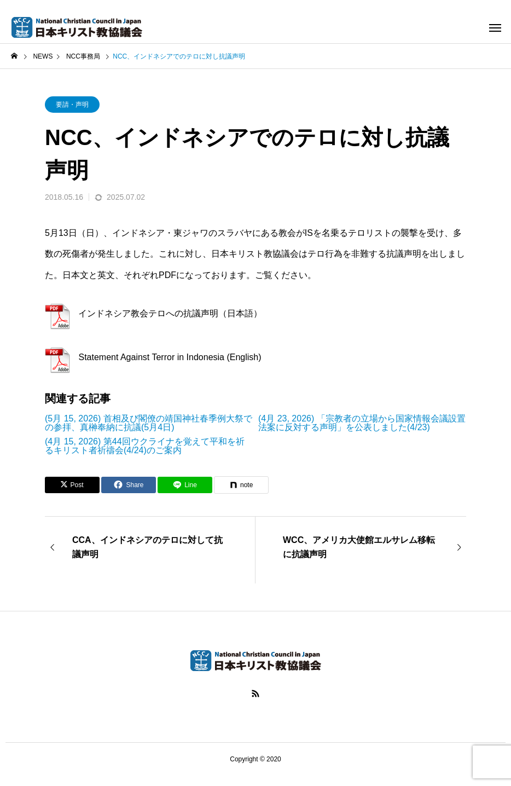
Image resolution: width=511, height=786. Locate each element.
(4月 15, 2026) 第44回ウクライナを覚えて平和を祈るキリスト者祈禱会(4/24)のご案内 (145, 446)
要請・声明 (72, 104)
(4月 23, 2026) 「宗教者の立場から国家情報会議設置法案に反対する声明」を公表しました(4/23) (362, 423)
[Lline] (185, 485)
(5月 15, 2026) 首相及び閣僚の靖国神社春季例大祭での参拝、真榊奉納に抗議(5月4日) (148, 423)
